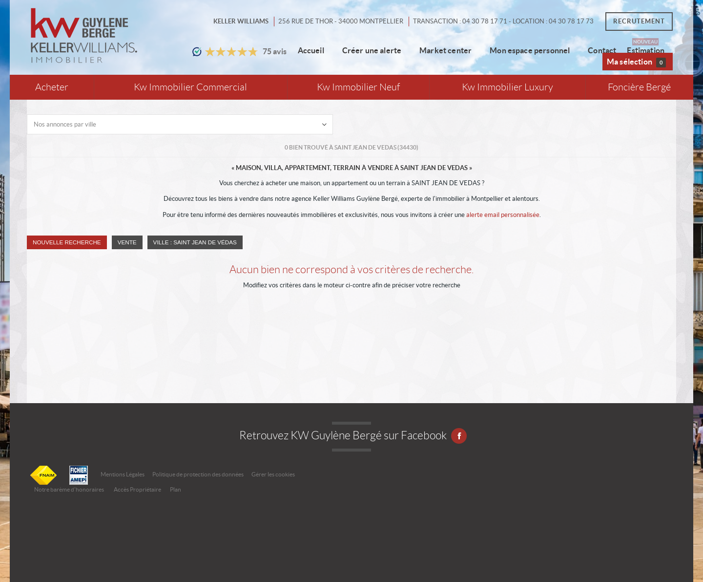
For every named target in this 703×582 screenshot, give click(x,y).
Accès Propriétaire (137, 489)
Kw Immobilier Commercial (190, 87)
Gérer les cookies (273, 474)
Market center (445, 50)
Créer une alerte (372, 50)
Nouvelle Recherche (67, 242)
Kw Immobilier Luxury (507, 87)
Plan (175, 489)
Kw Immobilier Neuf (358, 87)
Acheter (51, 87)
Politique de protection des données (198, 474)
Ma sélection (636, 62)
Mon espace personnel (530, 50)
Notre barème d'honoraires (69, 489)
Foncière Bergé (639, 87)
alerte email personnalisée (502, 214)
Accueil (311, 50)
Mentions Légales (123, 474)
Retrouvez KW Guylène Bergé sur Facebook (351, 435)
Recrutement (639, 21)
